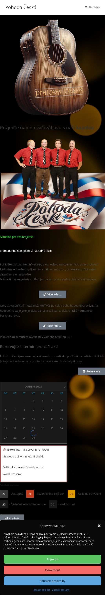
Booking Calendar (13, 485)
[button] (99, 526)
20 (3, 493)
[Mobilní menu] (92, 7)
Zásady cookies (42, 589)
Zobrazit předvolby (52, 581)
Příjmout (52, 559)
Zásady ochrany (60, 589)
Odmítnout (52, 570)
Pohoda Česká (20, 7)
